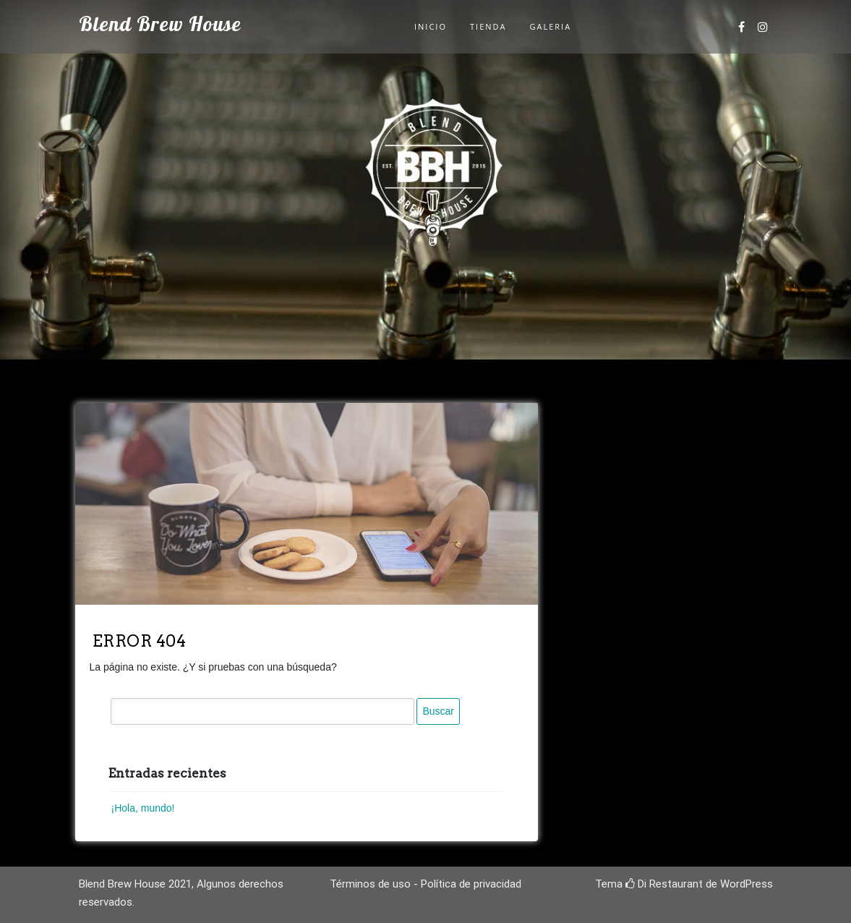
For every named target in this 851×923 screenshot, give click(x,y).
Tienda (488, 26)
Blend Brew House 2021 (135, 883)
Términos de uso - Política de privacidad (425, 883)
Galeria (550, 26)
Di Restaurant (664, 883)
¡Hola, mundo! (143, 808)
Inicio (430, 26)
